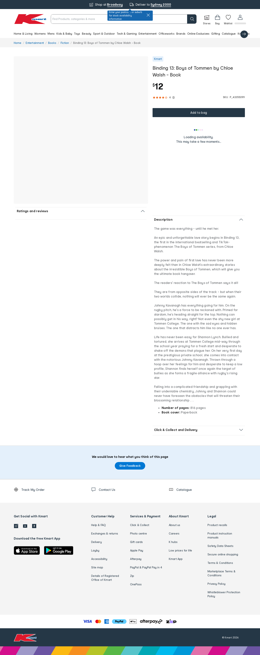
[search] (191, 19)
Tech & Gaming (127, 33)
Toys (77, 33)
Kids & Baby (64, 33)
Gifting (215, 33)
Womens (40, 33)
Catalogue (229, 33)
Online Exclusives (198, 33)
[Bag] (217, 19)
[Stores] (206, 19)
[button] (130, 33)
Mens (51, 33)
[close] (148, 15)
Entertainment (148, 33)
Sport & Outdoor (104, 33)
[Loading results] (198, 130)
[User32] (240, 19)
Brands (180, 33)
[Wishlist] (228, 19)
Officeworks (166, 33)
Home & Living (23, 33)
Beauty (86, 33)
